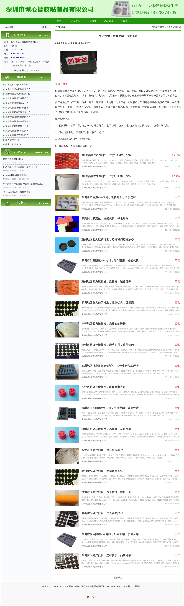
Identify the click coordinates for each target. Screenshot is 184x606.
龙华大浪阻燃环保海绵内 (17, 117)
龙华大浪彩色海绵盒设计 (17, 112)
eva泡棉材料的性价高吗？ (15, 175)
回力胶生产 (10, 140)
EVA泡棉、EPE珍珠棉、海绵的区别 (20, 167)
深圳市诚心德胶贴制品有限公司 (94, 167)
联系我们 (125, 21)
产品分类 (92, 21)
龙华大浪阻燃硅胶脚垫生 (17, 107)
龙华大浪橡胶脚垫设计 (15, 103)
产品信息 (75, 21)
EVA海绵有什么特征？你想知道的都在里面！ (24, 184)
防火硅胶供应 (11, 144)
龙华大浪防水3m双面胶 (16, 94)
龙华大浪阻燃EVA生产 (15, 131)
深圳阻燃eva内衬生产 (15, 84)
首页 (59, 21)
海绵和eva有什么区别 (13, 159)
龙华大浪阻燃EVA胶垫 (15, 98)
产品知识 (108, 21)
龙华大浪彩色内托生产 (15, 126)
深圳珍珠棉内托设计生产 (17, 89)
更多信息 (118, 577)
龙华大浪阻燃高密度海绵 (17, 121)
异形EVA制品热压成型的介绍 (16, 192)
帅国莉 (137, 586)
